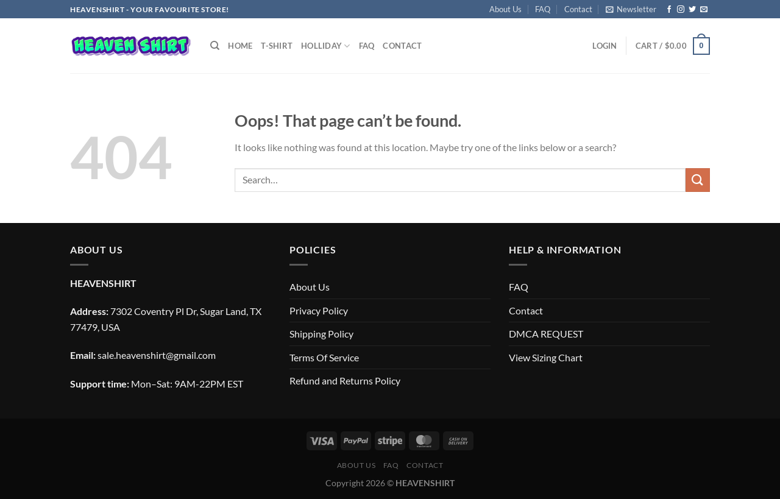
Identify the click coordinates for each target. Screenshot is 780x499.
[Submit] (698, 180)
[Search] (214, 45)
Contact (578, 9)
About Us (505, 9)
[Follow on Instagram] (680, 9)
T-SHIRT (276, 46)
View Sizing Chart (546, 357)
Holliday (325, 46)
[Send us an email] (703, 9)
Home (240, 46)
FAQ (542, 9)
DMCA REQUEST (546, 333)
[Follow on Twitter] (692, 9)
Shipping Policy (321, 333)
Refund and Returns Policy (344, 380)
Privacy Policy (318, 310)
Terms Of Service (324, 357)
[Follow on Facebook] (669, 9)
